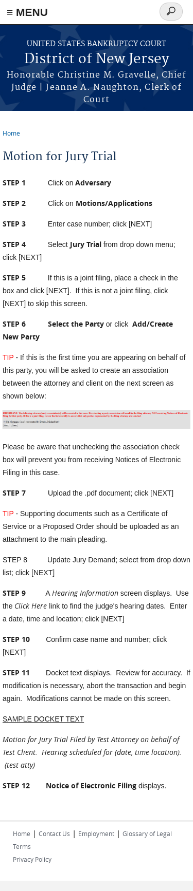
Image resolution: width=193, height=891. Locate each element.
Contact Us (54, 833)
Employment (96, 833)
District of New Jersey (96, 59)
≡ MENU (27, 12)
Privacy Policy (32, 859)
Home (11, 133)
